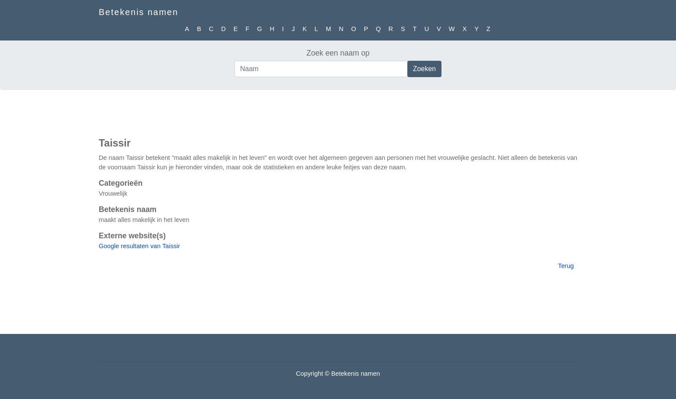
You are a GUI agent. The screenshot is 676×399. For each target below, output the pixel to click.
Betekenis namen (138, 12)
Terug (566, 265)
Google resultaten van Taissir (139, 246)
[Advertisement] (338, 111)
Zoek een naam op (338, 53)
